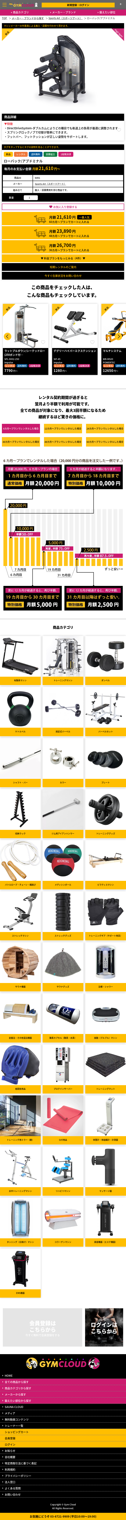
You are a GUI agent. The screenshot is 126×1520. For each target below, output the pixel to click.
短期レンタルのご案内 (63, 267)
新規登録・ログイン (78, 5)
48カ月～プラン (63, 441)
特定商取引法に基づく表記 (21, 1463)
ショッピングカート (17, 1432)
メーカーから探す (15, 1394)
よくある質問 (13, 1488)
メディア (10, 1413)
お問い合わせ (13, 1494)
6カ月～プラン (21, 428)
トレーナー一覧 (14, 1425)
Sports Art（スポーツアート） (50, 183)
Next (118, 336)
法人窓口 (10, 1482)
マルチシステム (112, 351)
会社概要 (10, 1457)
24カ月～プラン (105, 428)
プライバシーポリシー (18, 1476)
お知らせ (10, 1451)
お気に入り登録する (65, 207)
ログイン (10, 1444)
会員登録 (10, 1438)
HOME (9, 1375)
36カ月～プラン (20, 441)
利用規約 (10, 1469)
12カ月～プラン (63, 428)
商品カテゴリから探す (18, 1388)
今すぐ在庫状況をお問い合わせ (63, 276)
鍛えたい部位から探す (18, 1400)
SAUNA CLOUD (14, 1407)
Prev (7, 336)
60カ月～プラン (105, 441)
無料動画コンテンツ (17, 1419)
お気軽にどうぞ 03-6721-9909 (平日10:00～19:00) (63, 1516)
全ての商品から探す (17, 1382)
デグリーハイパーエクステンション (75, 351)
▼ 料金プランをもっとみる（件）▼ (63, 258)
